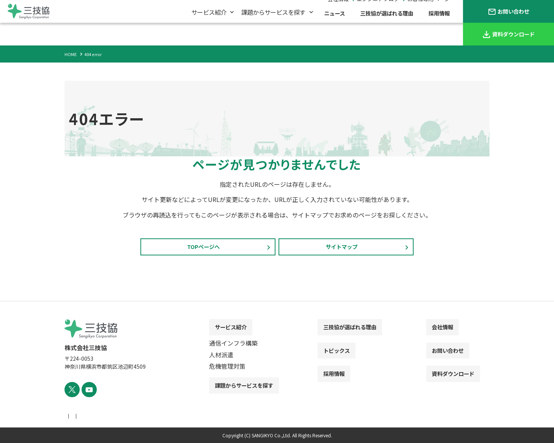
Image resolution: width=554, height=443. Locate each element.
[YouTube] (86, 390)
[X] (71, 390)
